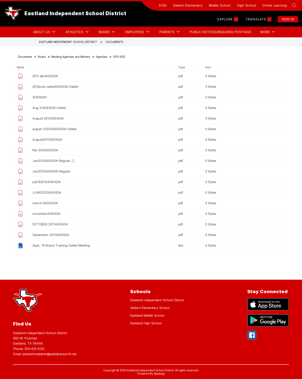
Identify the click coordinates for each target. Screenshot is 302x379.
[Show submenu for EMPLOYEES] (134, 32)
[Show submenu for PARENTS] (166, 32)
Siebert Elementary (188, 5)
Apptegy (159, 373)
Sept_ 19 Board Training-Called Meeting (61, 245)
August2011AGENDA (47, 139)
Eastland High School (146, 323)
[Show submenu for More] (265, 32)
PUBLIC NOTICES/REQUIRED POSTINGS (220, 32)
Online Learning (274, 5)
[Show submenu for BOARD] (104, 32)
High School (246, 5)
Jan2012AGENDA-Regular (51, 171)
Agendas (101, 56)
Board (42, 56)
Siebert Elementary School (149, 308)
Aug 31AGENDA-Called (49, 108)
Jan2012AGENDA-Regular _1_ (53, 161)
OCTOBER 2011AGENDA (50, 224)
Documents (114, 42)
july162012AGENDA (46, 182)
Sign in (288, 19)
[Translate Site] (258, 19)
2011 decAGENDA (45, 76)
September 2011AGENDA (50, 235)
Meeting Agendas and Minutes (70, 56)
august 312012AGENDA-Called (54, 129)
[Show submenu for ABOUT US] (41, 32)
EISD (163, 5)
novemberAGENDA (46, 214)
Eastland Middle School (147, 315)
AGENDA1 (39, 97)
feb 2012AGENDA (45, 150)
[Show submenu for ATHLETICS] (74, 32)
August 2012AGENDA (48, 118)
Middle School (220, 5)
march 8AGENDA (45, 203)
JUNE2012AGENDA (46, 192)
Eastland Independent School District (68, 42)
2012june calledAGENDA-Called (55, 87)
